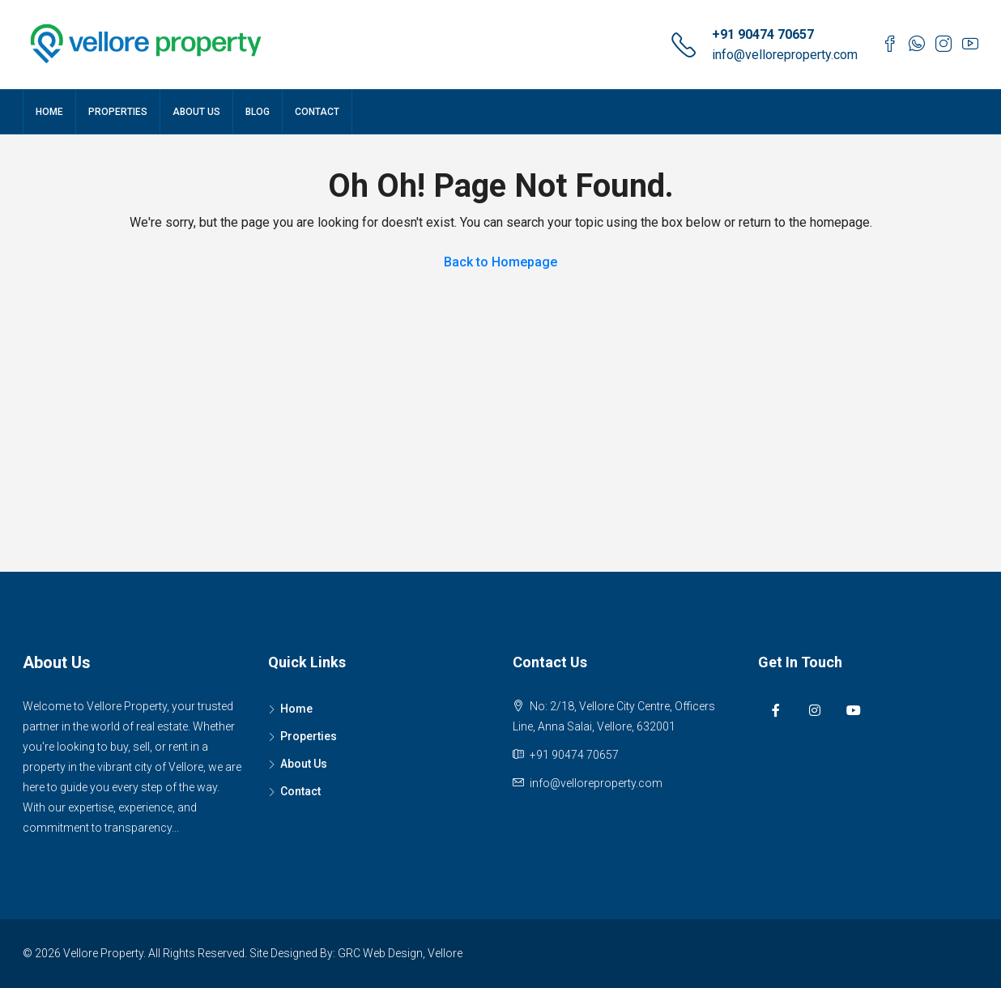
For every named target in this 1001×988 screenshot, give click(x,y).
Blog (257, 111)
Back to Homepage (500, 262)
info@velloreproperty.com (785, 54)
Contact (317, 111)
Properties (117, 111)
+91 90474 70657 (763, 34)
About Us (196, 111)
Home (49, 111)
